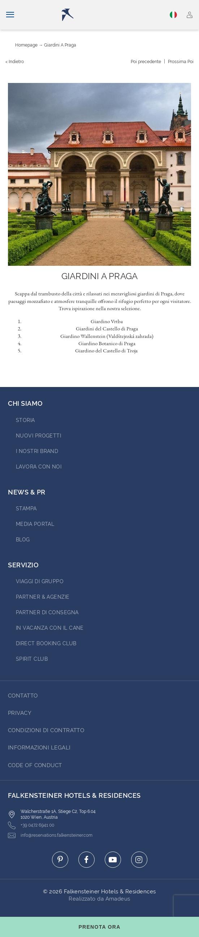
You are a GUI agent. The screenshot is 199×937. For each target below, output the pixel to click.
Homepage (26, 45)
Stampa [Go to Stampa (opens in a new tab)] (26, 508)
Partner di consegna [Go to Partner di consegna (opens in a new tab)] (47, 612)
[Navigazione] (10, 15)
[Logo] (101, 15)
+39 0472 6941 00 (31, 825)
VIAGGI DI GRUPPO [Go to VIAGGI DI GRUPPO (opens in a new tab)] (40, 581)
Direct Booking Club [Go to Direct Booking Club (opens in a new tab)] (46, 643)
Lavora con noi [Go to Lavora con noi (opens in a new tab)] (38, 467)
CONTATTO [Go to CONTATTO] (23, 695)
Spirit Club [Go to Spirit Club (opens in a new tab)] (32, 659)
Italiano (173, 14)
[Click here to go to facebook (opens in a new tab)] (86, 860)
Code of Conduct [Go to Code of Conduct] (35, 765)
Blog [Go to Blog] (23, 539)
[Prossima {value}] (180, 61)
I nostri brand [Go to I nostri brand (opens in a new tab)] (37, 451)
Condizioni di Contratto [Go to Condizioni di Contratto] (46, 730)
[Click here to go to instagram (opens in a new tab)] (139, 860)
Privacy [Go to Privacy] (19, 713)
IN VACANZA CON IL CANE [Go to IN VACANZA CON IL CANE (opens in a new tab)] (50, 628)
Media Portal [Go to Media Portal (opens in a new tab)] (35, 524)
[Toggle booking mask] (99, 927)
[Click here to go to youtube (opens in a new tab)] (113, 860)
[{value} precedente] (146, 61)
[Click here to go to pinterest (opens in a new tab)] (60, 860)
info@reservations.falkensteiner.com (50, 835)
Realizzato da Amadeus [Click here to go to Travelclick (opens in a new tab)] (99, 899)
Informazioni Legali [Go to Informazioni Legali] (39, 747)
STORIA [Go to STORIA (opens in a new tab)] (25, 420)
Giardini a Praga (60, 45)
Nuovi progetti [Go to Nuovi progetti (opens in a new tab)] (38, 436)
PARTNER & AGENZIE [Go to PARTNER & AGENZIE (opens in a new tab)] (43, 597)
